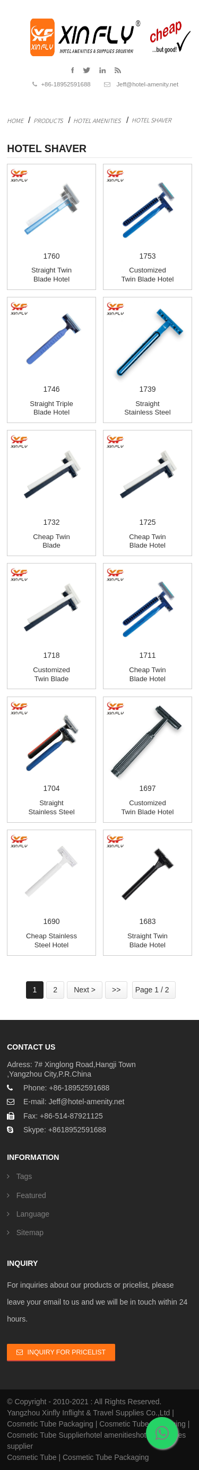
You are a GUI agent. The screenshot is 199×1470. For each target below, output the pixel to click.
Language (32, 1214)
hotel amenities (111, 1435)
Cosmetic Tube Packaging (50, 1424)
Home (15, 121)
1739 (147, 346)
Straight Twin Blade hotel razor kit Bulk (51, 279)
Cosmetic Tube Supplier (46, 1435)
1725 (147, 479)
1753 (147, 213)
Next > (85, 989)
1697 (147, 746)
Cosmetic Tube (31, 1457)
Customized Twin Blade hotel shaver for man (147, 811)
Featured (31, 1195)
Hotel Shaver (151, 120)
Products (48, 121)
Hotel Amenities (96, 121)
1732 (51, 479)
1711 (147, 612)
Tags (24, 1176)
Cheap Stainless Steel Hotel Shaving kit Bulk (51, 944)
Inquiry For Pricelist (67, 1352)
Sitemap (30, 1232)
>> (116, 989)
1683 (147, 879)
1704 (51, 746)
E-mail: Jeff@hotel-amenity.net (73, 1101)
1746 (51, 346)
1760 (51, 213)
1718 (51, 612)
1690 (51, 879)
